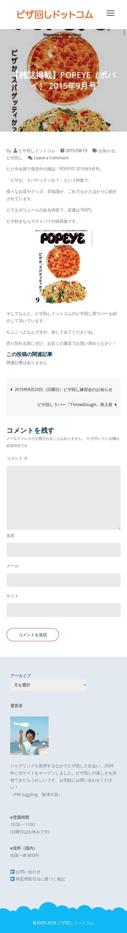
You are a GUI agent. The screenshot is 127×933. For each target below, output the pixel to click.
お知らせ (107, 150)
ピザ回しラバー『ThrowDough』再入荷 (74, 404)
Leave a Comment (51, 158)
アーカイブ (20, 676)
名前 (10, 535)
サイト (12, 596)
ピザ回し (14, 158)
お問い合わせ (28, 872)
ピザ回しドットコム (36, 150)
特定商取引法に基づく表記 (40, 879)
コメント (17, 458)
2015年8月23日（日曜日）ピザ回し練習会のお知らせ (63, 389)
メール (12, 565)
